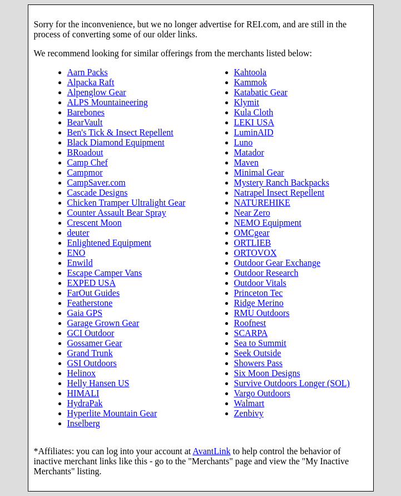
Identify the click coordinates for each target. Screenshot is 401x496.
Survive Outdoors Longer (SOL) (292, 383)
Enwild (80, 263)
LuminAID (254, 132)
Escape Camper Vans (104, 273)
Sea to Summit (260, 343)
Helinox (81, 373)
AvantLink (211, 451)
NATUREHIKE (262, 202)
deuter (78, 232)
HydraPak (85, 403)
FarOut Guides (93, 293)
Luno (243, 142)
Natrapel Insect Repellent (279, 192)
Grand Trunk (90, 353)
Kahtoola (250, 72)
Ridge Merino (259, 303)
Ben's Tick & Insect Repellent (120, 132)
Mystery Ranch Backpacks (282, 182)
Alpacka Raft (91, 82)
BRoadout (85, 152)
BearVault (85, 122)
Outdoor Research (266, 273)
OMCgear (252, 232)
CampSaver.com (96, 182)
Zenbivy (249, 413)
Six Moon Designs (267, 373)
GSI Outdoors (92, 363)
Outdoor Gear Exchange (277, 263)
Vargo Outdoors (262, 393)
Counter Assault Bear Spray (116, 212)
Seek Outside (257, 353)
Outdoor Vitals (260, 283)
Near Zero (252, 212)
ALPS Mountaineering (107, 102)
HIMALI (83, 393)
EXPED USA (91, 283)
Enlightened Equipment (109, 242)
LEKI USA (254, 122)
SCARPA (251, 333)
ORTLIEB (252, 242)
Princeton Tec (258, 293)
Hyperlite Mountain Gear (112, 413)
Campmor (85, 172)
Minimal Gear (259, 172)
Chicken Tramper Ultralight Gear (126, 202)
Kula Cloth (254, 112)
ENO (76, 252)
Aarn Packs (87, 72)
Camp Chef (87, 162)
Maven (246, 162)
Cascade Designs (97, 192)
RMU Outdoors (262, 313)
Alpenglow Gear (96, 92)
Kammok (251, 82)
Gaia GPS (85, 313)
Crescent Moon (94, 222)
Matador (249, 152)
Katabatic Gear (261, 92)
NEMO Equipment (267, 222)
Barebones (86, 112)
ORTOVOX (255, 252)
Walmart (249, 403)
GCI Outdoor (91, 333)
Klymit (246, 102)
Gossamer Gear (94, 343)
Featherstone (90, 303)
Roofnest (250, 323)
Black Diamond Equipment (116, 142)
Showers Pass (258, 363)
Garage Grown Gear (103, 323)
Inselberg (83, 423)
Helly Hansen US (98, 383)
